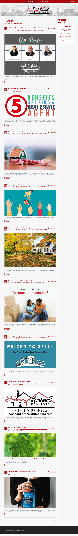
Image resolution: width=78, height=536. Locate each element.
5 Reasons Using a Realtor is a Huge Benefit (19, 90)
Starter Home (25, 33)
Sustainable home (19, 432)
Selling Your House (18, 33)
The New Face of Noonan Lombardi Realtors (19, 383)
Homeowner (30, 32)
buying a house (20, 32)
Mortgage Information (40, 16)
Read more (7, 83)
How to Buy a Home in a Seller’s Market (18, 187)
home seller (25, 32)
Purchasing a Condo (40, 188)
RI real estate (38, 91)
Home (25, 16)
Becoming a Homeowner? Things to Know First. (20, 283)
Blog (55, 16)
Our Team (30, 16)
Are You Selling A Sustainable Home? (17, 429)
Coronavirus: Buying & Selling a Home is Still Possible (21, 473)
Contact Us (49, 16)
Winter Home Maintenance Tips (16, 134)
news (38, 385)
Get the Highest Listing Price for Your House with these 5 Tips (23, 338)
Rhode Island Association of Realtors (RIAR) (25, 221)
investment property (37, 32)
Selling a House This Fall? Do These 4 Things (19, 230)
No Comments (52, 30)
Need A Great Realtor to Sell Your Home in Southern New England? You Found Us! (27, 30)
